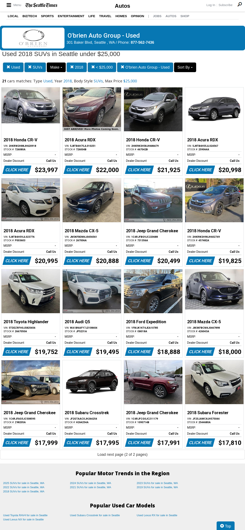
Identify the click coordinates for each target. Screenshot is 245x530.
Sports (47, 16)
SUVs (35, 67)
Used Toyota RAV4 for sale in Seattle (25, 515)
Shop (184, 16)
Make (56, 67)
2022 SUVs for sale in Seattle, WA (23, 487)
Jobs (157, 16)
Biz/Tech (30, 16)
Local (13, 16)
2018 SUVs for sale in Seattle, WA (23, 491)
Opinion (137, 16)
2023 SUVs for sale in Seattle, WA (157, 483)
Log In (210, 5)
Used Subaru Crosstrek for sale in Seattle (95, 515)
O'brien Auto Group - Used (145, 67)
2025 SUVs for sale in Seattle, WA (23, 483)
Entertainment (71, 16)
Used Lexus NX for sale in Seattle (23, 519)
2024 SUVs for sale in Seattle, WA (90, 483)
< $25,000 (102, 67)
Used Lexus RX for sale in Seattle (157, 515)
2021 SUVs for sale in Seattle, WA (90, 487)
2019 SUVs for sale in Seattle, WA (157, 487)
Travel (105, 16)
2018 (76, 67)
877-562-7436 (142, 42)
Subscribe (225, 5)
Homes (121, 16)
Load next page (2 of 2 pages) (122, 454)
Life (91, 16)
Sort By (185, 67)
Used (13, 67)
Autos (122, 6)
